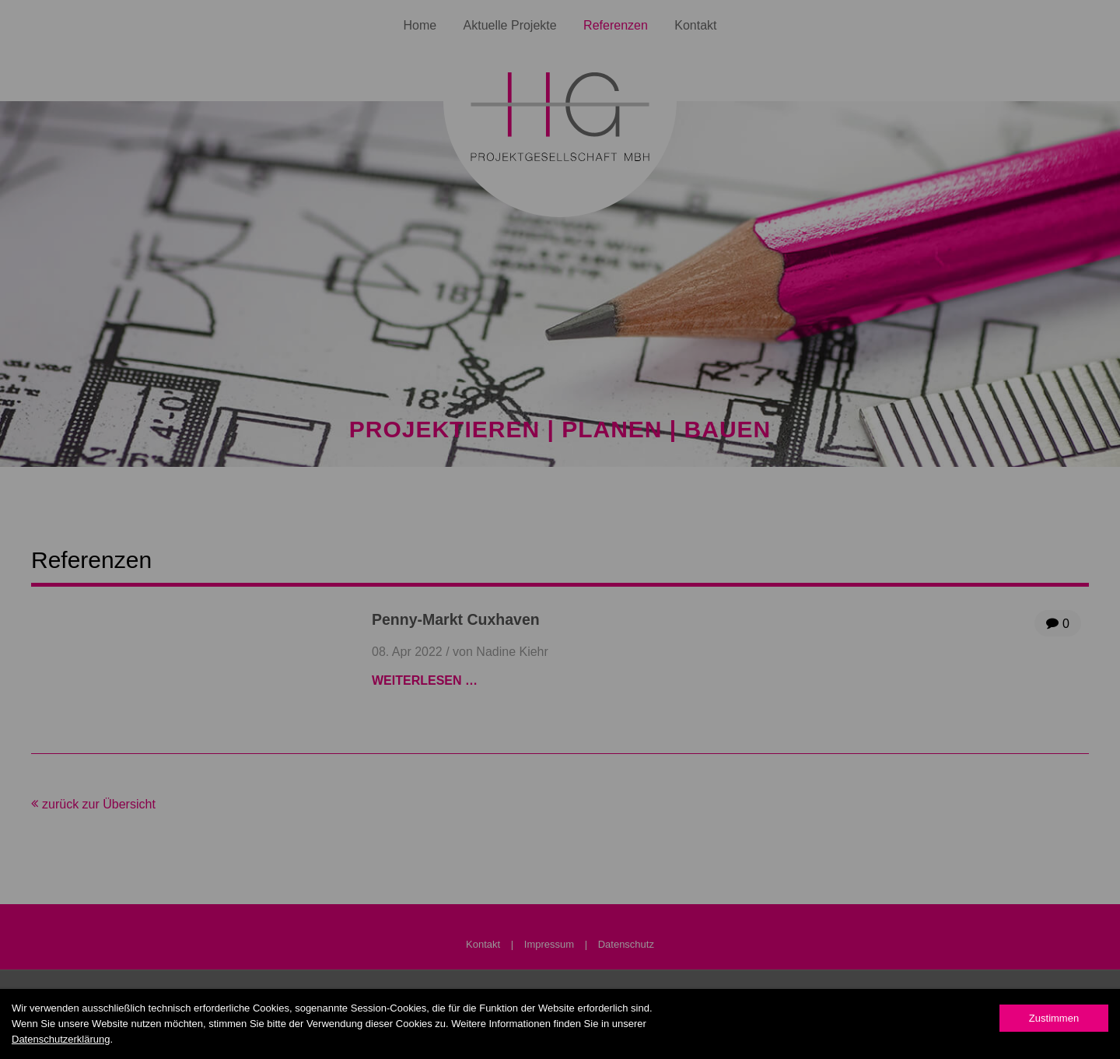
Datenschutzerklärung (61, 1039)
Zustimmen (1054, 1018)
